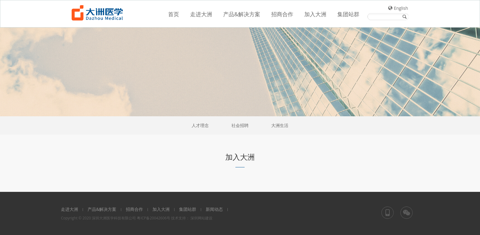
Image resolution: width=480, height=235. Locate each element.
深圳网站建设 (201, 218)
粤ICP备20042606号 (153, 218)
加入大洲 (161, 209)
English (401, 8)
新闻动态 (214, 209)
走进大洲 (69, 209)
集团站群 (187, 209)
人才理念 (200, 125)
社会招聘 (240, 125)
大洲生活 (279, 125)
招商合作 (134, 209)
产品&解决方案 (102, 209)
